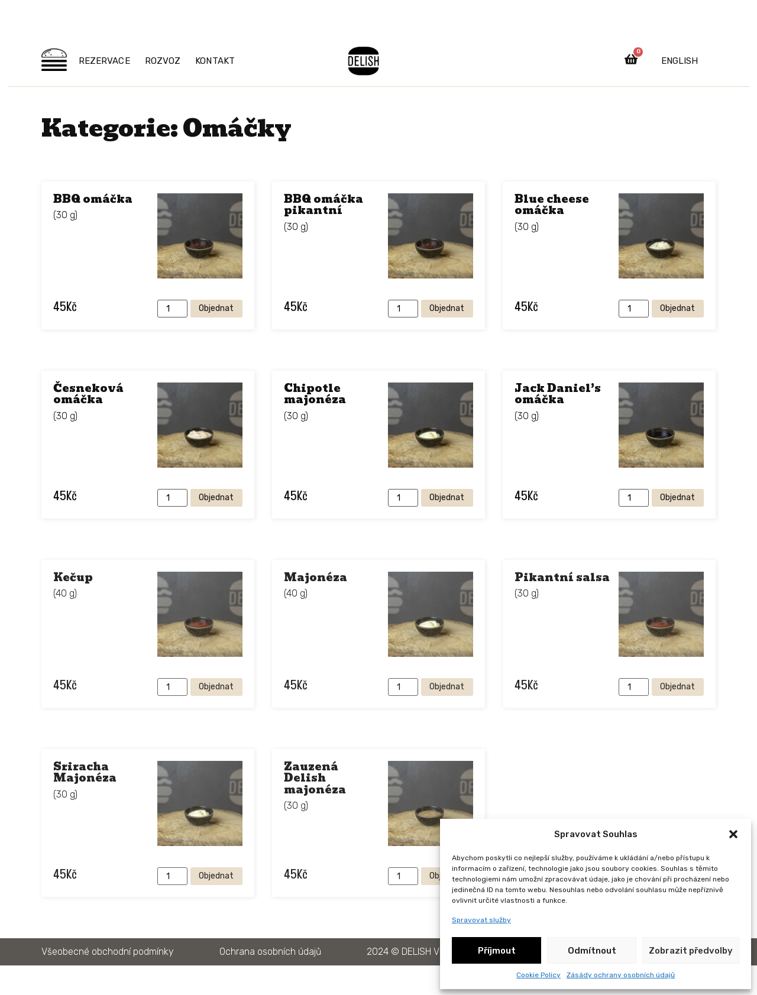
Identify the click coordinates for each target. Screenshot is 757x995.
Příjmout (497, 950)
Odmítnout (592, 950)
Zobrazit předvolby (691, 950)
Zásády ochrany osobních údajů (621, 975)
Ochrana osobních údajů (270, 951)
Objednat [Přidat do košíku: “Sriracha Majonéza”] (216, 876)
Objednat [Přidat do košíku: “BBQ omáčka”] (216, 308)
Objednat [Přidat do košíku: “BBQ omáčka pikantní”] (446, 308)
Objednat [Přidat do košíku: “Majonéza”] (446, 687)
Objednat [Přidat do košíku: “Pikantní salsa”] (677, 687)
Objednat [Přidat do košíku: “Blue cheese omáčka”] (677, 308)
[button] (733, 834)
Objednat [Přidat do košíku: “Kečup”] (216, 687)
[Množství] (172, 308)
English (679, 61)
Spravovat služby (481, 920)
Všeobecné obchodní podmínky (107, 951)
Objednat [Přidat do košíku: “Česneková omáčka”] (216, 497)
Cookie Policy (538, 975)
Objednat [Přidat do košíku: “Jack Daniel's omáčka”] (677, 497)
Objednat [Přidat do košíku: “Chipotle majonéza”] (446, 497)
